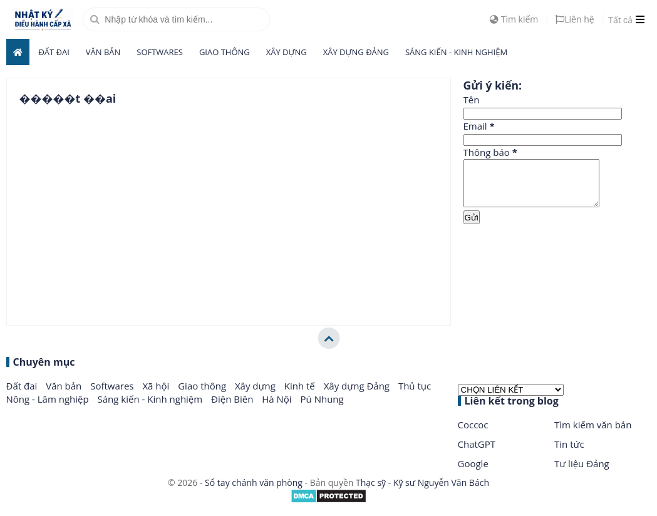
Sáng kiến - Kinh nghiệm (456, 52)
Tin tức (569, 453)
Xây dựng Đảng (356, 52)
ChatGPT (477, 453)
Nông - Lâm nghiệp (48, 408)
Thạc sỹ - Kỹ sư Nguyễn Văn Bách (422, 492)
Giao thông (224, 52)
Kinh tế (301, 395)
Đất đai (53, 52)
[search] (176, 19)
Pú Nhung (322, 408)
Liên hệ (575, 19)
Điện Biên (233, 408)
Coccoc (473, 434)
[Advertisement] (557, 275)
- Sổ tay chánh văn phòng (250, 492)
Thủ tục (414, 395)
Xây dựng (286, 52)
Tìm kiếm (514, 19)
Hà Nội (278, 408)
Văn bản (103, 52)
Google (473, 473)
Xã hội (157, 395)
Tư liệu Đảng (581, 473)
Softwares (160, 52)
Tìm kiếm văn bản (592, 434)
